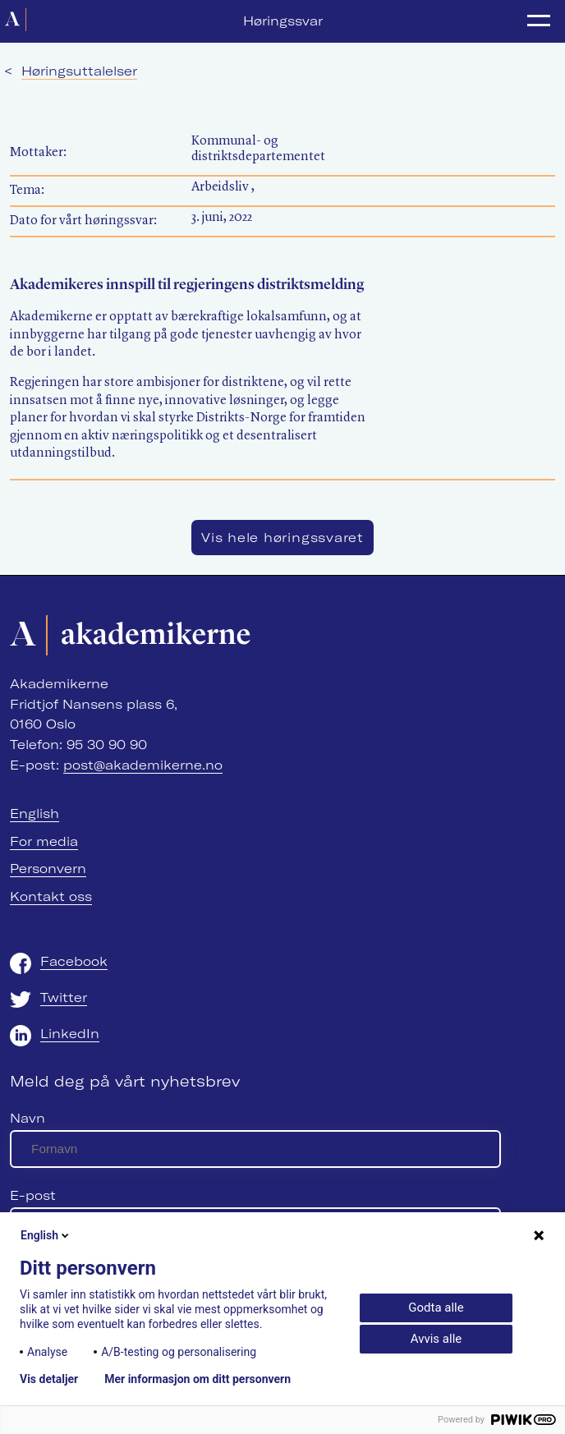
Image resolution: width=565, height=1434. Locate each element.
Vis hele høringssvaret (282, 537)
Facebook (74, 961)
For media (44, 841)
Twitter (63, 997)
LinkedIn (69, 1033)
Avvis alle (436, 1338)
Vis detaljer (49, 1379)
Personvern (48, 868)
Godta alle (435, 1307)
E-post (33, 1195)
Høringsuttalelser (79, 71)
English (34, 813)
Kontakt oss (51, 896)
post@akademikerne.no (143, 765)
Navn (27, 1118)
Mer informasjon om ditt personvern (197, 1379)
